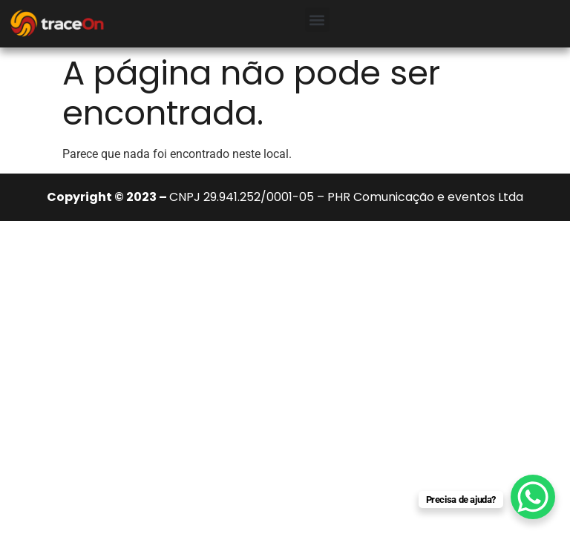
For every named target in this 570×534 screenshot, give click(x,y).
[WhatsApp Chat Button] (533, 497)
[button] (317, 19)
